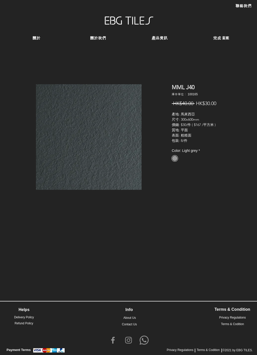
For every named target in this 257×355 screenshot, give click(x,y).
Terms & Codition (208, 350)
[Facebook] (112, 340)
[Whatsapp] (144, 340)
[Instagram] (128, 340)
